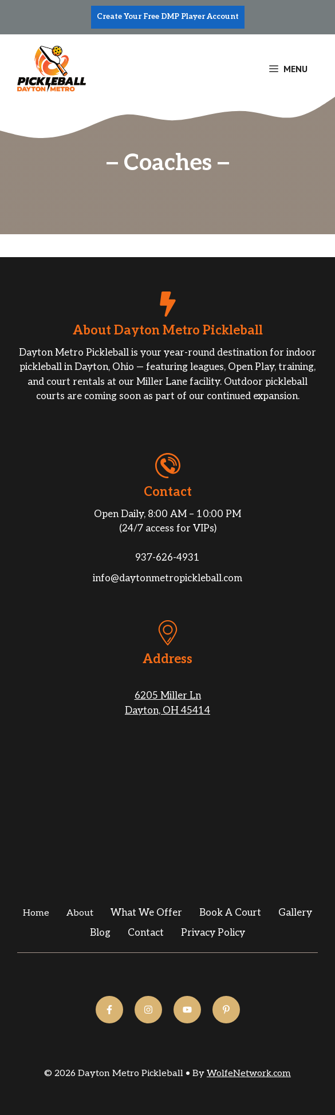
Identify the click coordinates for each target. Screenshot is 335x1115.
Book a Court (230, 913)
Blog (100, 933)
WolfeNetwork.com (249, 1073)
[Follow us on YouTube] (187, 1009)
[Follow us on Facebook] (109, 1009)
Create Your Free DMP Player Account (168, 16)
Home (36, 913)
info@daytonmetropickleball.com (167, 578)
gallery (295, 913)
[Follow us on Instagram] (148, 1009)
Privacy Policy (213, 933)
